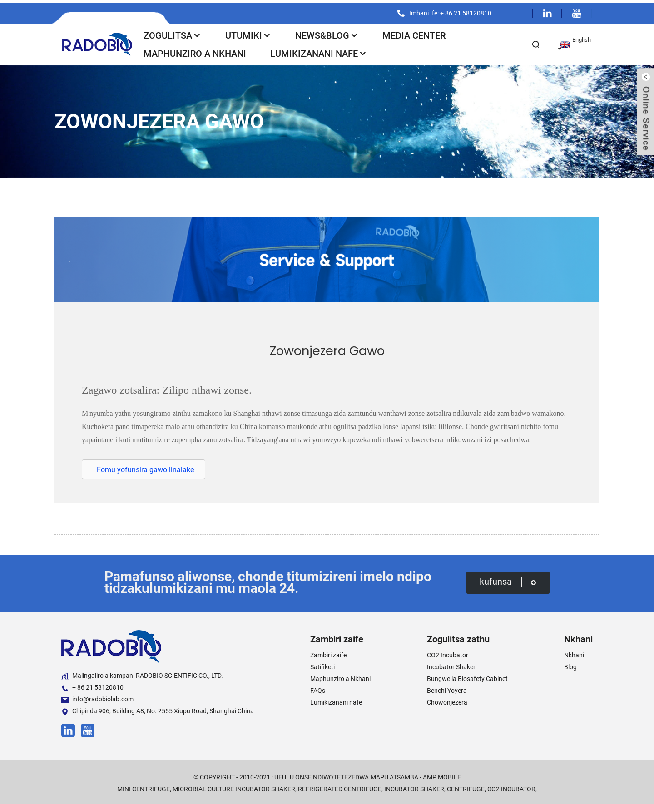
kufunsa (508, 579)
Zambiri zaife (328, 652)
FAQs (317, 688)
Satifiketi (322, 664)
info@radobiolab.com (97, 697)
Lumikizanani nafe (318, 50)
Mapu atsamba (394, 775)
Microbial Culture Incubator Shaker (234, 786)
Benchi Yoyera (447, 688)
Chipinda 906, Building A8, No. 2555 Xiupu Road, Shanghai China (157, 709)
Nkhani (574, 652)
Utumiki (248, 32)
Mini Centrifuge (143, 786)
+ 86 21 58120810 (92, 685)
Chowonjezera (447, 700)
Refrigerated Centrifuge (340, 786)
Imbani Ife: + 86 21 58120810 (449, 10)
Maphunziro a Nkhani (195, 50)
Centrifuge (466, 786)
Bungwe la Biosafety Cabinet (467, 676)
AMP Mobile (442, 775)
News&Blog (326, 32)
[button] (143, 467)
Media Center (414, 32)
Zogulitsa (172, 32)
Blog (570, 664)
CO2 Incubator (447, 652)
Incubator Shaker (451, 664)
